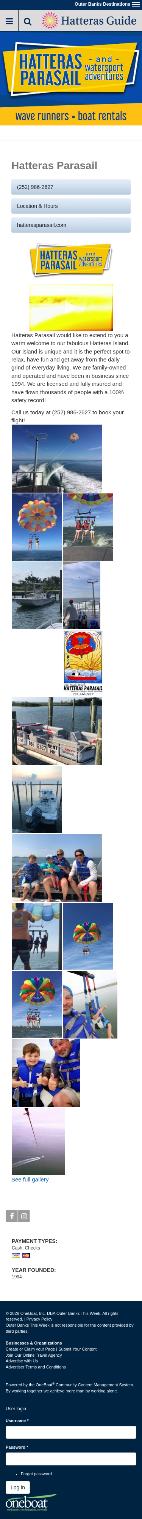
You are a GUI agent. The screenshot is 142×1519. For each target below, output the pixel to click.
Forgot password (36, 1473)
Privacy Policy (39, 1319)
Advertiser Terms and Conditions (36, 1367)
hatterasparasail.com (41, 225)
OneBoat (45, 1385)
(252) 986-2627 (35, 187)
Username (17, 1420)
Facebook (12, 1217)
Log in (18, 1487)
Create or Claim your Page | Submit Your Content (51, 1349)
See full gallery (29, 1179)
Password (17, 1447)
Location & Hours (37, 206)
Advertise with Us (22, 1361)
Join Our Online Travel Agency (34, 1355)
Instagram (24, 1217)
